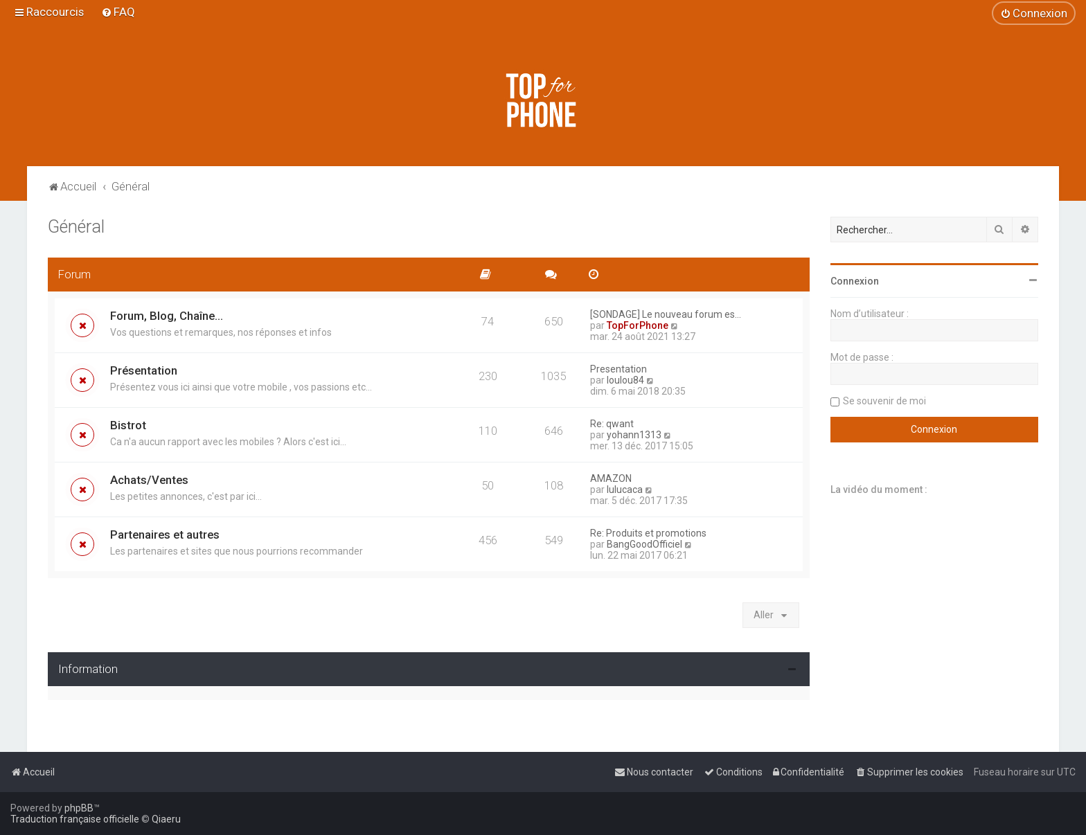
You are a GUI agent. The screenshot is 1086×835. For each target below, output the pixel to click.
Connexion (854, 281)
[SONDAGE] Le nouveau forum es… (665, 314)
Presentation (618, 369)
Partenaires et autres (165, 534)
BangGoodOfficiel (644, 544)
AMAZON (611, 478)
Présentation (143, 370)
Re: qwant (612, 423)
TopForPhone (637, 325)
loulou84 (625, 380)
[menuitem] (118, 11)
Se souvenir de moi (884, 400)
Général (76, 227)
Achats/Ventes (149, 480)
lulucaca (625, 489)
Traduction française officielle (74, 819)
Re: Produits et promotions (648, 533)
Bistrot (128, 425)
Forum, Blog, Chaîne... (166, 316)
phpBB (79, 808)
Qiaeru (166, 819)
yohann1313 (634, 434)
